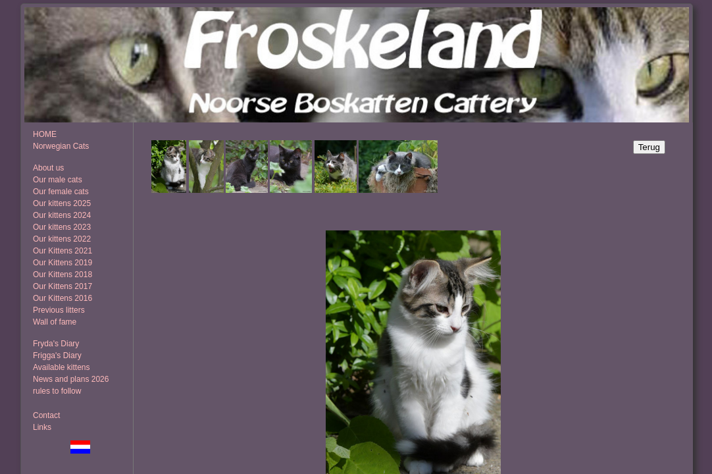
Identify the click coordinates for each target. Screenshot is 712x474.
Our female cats (61, 191)
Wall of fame (54, 322)
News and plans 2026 (71, 379)
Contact (46, 415)
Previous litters (59, 310)
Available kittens (61, 367)
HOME (45, 134)
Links (42, 427)
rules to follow (57, 391)
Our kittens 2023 (62, 227)
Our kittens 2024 (62, 215)
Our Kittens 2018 (62, 274)
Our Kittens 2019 (62, 262)
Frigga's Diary (57, 355)
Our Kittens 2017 (62, 286)
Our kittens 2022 (62, 239)
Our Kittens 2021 (62, 250)
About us (48, 167)
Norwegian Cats (61, 146)
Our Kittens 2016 (62, 298)
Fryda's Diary (56, 343)
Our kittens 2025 (62, 203)
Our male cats (57, 179)
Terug (649, 147)
